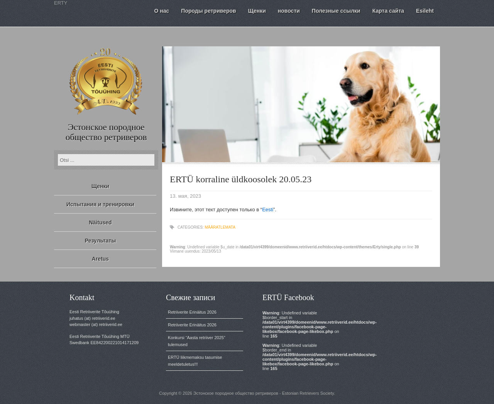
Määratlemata (220, 227)
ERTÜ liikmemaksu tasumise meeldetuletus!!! (195, 361)
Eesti (267, 209)
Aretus (100, 259)
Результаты (100, 241)
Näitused (100, 222)
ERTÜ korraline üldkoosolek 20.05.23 (240, 179)
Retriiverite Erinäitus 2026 (192, 312)
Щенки (100, 186)
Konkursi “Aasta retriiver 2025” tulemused (196, 341)
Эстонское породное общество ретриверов (106, 132)
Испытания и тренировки (100, 204)
